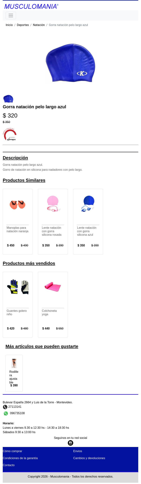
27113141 (14, 406)
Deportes (23, 25)
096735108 (17, 413)
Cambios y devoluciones (89, 458)
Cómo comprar (12, 451)
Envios (77, 451)
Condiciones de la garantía (20, 458)
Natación (39, 25)
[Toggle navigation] (11, 15)
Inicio (9, 25)
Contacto (9, 465)
